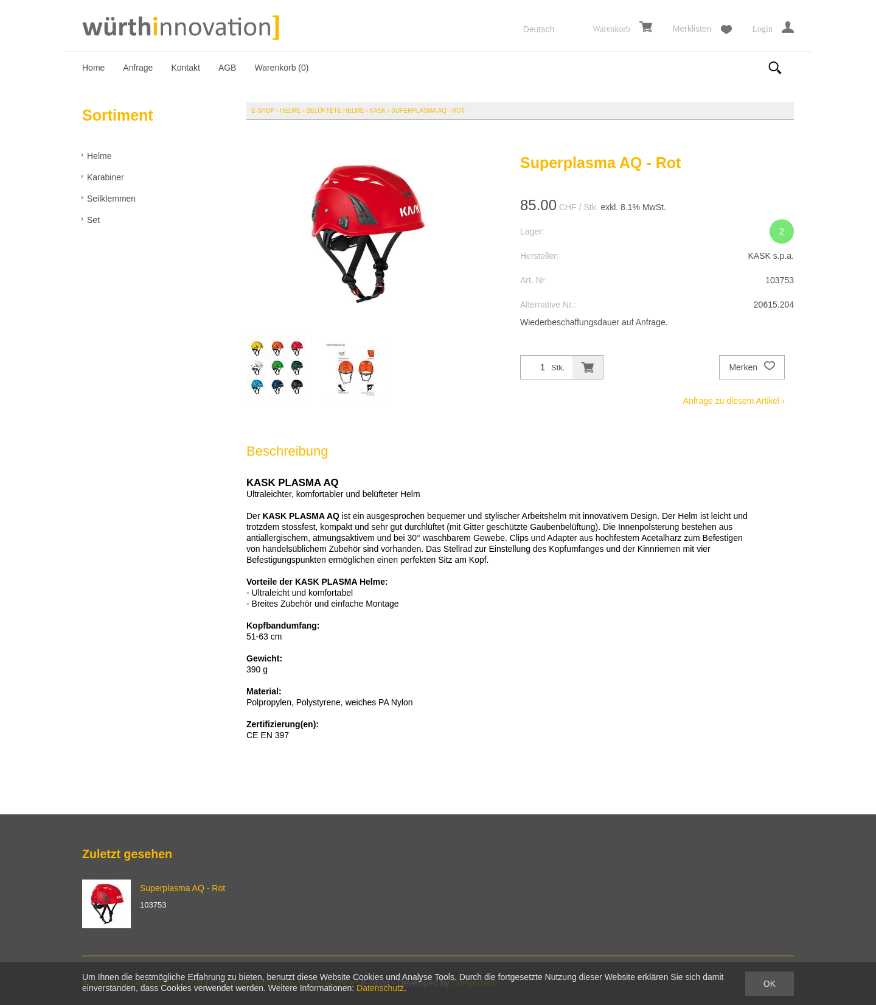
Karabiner (105, 177)
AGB (227, 67)
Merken (752, 367)
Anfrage (138, 67)
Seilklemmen (111, 198)
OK (769, 984)
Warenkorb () (281, 67)
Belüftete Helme (335, 110)
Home (93, 67)
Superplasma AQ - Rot (428, 110)
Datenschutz (380, 988)
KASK (377, 110)
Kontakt (185, 67)
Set (93, 220)
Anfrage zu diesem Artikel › (734, 401)
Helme (99, 156)
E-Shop (262, 110)
